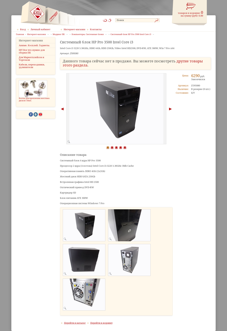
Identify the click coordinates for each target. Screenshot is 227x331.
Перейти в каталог (75, 323)
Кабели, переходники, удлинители (32, 69)
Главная (20, 34)
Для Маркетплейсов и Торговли (31, 61)
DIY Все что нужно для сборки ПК (32, 54)
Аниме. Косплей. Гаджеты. (34, 48)
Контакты (96, 29)
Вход (23, 29)
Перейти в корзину (101, 323)
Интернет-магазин (74, 29)
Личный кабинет (40, 29)
